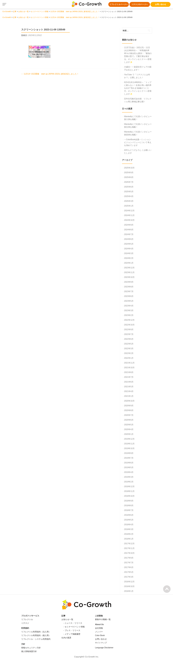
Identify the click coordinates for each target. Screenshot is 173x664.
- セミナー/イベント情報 (73, 627)
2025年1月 (128, 206)
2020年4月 (128, 429)
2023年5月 (128, 301)
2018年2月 (128, 534)
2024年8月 (128, 230)
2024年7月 (128, 234)
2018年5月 (128, 520)
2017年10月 (129, 553)
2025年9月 (128, 172)
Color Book (100, 635)
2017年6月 (128, 567)
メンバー (99, 632)
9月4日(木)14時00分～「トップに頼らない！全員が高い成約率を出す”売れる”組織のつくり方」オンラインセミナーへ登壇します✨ (137, 88)
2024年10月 (129, 220)
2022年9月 (128, 329)
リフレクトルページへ (118, 4)
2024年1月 (128, 263)
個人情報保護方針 (29, 651)
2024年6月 (128, 239)
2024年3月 (128, 253)
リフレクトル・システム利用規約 (36, 639)
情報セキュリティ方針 (31, 648)
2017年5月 (128, 572)
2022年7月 (128, 334)
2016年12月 (129, 582)
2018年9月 (128, 501)
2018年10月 (129, 496)
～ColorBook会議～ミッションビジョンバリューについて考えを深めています (137, 142)
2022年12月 (129, 320)
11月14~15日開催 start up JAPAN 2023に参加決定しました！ (50, 74)
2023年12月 (129, 268)
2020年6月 (128, 420)
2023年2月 (128, 315)
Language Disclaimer (104, 648)
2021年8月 (128, 372)
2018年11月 (129, 491)
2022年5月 (128, 344)
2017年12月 (129, 544)
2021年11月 (129, 363)
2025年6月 (128, 187)
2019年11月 (129, 444)
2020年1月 (128, 434)
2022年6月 (128, 339)
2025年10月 (129, 168)
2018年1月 (128, 539)
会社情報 (99, 628)
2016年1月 (128, 591)
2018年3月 (128, 529)
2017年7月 (128, 563)
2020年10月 (129, 401)
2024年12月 (129, 211)
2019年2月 (128, 482)
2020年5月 (128, 425)
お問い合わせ (160, 4)
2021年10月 (129, 368)
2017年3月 (128, 577)
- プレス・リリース (70, 630)
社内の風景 (66, 638)
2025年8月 (128, 177)
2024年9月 (128, 225)
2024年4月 (128, 249)
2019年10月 (129, 448)
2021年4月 (128, 391)
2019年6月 (128, 463)
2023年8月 (128, 287)
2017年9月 (128, 558)
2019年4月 (128, 472)
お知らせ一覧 (67, 619)
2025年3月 (128, 201)
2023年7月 (128, 291)
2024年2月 (128, 258)
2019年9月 (128, 453)
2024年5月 (128, 244)
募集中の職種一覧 (103, 619)
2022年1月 (128, 358)
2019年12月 (129, 439)
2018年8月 (128, 505)
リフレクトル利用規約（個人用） (36, 635)
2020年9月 (128, 406)
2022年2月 (128, 353)
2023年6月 (128, 296)
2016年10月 (129, 586)
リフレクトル (27, 619)
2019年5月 (128, 467)
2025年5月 (128, 192)
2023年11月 (129, 272)
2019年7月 (128, 458)
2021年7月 (128, 377)
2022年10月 (129, 325)
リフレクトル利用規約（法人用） (36, 632)
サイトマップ (101, 643)
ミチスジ (25, 623)
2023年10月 (129, 277)
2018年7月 (128, 510)
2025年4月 (128, 196)
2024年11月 (129, 215)
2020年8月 (128, 410)
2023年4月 (128, 306)
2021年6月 (128, 382)
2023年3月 (128, 310)
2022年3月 (128, 348)
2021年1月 (128, 396)
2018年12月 (129, 486)
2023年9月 (128, 282)
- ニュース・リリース (71, 623)
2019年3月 (128, 477)
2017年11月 (129, 548)
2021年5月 (128, 387)
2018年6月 (128, 515)
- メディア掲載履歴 (70, 634)
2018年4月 (128, 524)
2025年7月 (128, 182)
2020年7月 (128, 415)
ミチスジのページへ (139, 4)
